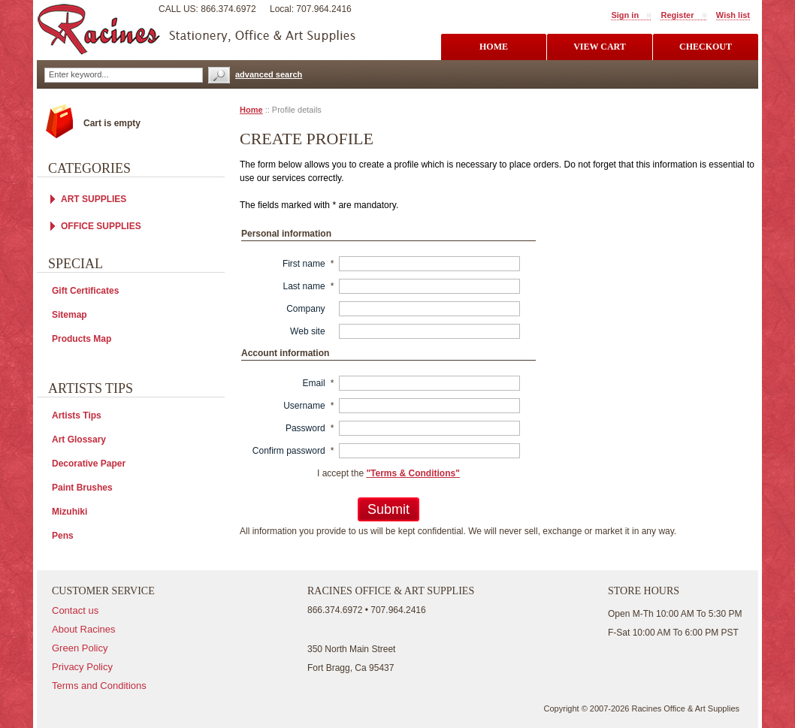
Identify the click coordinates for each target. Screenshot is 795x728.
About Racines (84, 629)
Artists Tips (76, 415)
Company (305, 309)
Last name (304, 286)
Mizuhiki (69, 511)
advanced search (268, 74)
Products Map (81, 339)
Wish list (733, 15)
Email (314, 383)
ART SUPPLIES (93, 199)
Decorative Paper (88, 463)
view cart (599, 46)
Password (305, 428)
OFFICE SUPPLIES (101, 226)
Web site (307, 331)
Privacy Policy (82, 666)
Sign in (625, 15)
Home (251, 109)
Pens (63, 535)
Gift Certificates (85, 290)
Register (677, 15)
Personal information (286, 233)
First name (304, 263)
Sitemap (69, 315)
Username (304, 405)
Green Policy (79, 648)
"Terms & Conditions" (413, 473)
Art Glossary (79, 439)
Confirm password (288, 451)
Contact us (75, 610)
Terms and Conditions (99, 685)
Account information (285, 353)
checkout (705, 46)
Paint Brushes (82, 487)
